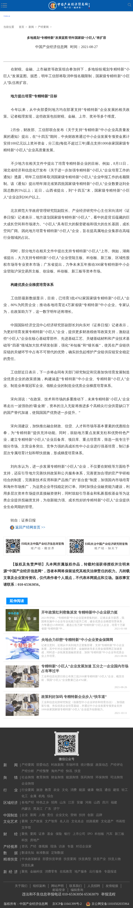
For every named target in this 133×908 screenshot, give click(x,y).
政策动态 (102, 760)
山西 (97, 798)
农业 (56, 785)
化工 (25, 792)
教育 (48, 785)
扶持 (82, 811)
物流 (99, 785)
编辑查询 (77, 888)
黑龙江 (38, 804)
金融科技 (36, 867)
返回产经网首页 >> (30, 527)
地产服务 (80, 867)
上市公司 (79, 829)
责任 (50, 811)
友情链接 (112, 884)
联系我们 (75, 884)
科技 (25, 836)
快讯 (69, 767)
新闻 (31, 27)
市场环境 (72, 760)
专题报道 (110, 867)
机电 (42, 792)
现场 (53, 842)
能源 (82, 785)
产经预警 (42, 767)
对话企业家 (84, 842)
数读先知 (28, 848)
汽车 (109, 829)
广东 (48, 804)
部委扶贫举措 (52, 855)
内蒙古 (26, 804)
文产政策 (36, 817)
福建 (114, 798)
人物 (42, 811)
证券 (42, 829)
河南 (88, 798)
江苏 (71, 798)
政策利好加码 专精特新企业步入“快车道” (74, 695)
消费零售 (51, 867)
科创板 (99, 829)
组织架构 (39, 884)
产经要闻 (43, 27)
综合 (50, 792)
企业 (25, 811)
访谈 (62, 842)
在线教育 (66, 867)
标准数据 (42, 848)
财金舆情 (57, 773)
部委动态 (42, 760)
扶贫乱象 (28, 861)
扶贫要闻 (70, 855)
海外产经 (57, 767)
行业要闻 (28, 785)
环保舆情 (102, 773)
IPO (90, 829)
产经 (33, 842)
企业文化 (62, 811)
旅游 (39, 785)
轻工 (125, 785)
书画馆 (120, 817)
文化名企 (77, 817)
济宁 (56, 804)
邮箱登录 (58, 888)
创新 (90, 811)
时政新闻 (57, 760)
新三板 (119, 829)
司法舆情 (116, 773)
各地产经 (28, 798)
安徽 (80, 798)
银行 (67, 829)
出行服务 (95, 867)
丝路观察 (92, 817)
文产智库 (51, 817)
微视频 (43, 842)
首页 (21, 27)
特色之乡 (42, 798)
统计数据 (87, 760)
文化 (65, 785)
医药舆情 (87, 773)
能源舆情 (72, 773)
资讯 (25, 842)
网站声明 (57, 884)
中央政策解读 (31, 855)
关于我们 (21, 884)
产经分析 (28, 767)
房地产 (34, 836)
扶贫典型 (84, 855)
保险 (59, 829)
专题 (70, 842)
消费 (73, 785)
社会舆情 (28, 773)
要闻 (25, 817)
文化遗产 (107, 817)
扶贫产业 (99, 855)
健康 (90, 785)
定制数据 (57, 848)
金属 (33, 792)
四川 (105, 798)
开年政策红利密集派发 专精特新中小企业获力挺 (79, 610)
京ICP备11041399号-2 (67, 902)
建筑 (116, 785)
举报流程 (108, 892)
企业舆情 (28, 779)
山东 (63, 798)
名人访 (64, 817)
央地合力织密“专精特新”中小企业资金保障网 (77, 638)
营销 (73, 811)
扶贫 (77, 767)
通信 (108, 785)
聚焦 (25, 829)
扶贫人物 (114, 855)
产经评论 (116, 760)
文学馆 (26, 823)
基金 (50, 829)
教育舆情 (42, 773)
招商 (54, 798)
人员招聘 (93, 884)
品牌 (99, 811)
